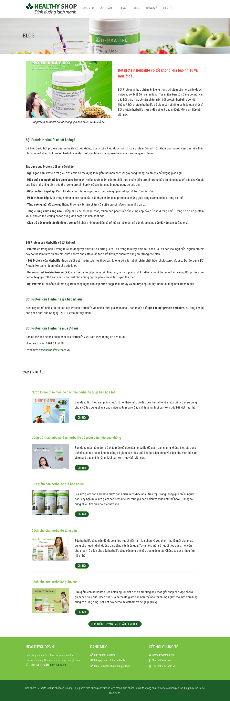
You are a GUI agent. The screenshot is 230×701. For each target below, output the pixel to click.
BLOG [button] (124, 7)
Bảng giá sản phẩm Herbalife (109, 660)
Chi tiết (82, 417)
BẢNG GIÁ (151, 7)
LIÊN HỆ (167, 7)
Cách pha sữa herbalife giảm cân (55, 582)
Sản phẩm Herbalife (104, 654)
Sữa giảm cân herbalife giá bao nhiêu (58, 484)
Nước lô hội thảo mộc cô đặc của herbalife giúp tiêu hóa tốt (73, 392)
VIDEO (136, 7)
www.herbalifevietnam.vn (54, 350)
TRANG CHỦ (87, 7)
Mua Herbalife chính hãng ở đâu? (112, 666)
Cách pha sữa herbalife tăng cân (54, 530)
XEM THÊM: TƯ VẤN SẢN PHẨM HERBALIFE (115, 624)
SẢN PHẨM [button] (106, 7)
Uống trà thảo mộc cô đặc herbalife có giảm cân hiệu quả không (76, 437)
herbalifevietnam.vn (163, 654)
